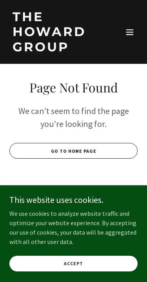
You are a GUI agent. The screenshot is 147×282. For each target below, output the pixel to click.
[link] (54, 49)
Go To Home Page (73, 151)
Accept (73, 263)
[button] (130, 32)
